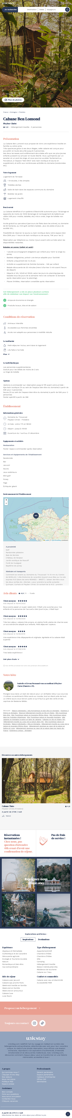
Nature (5, 962)
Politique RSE (7, 1082)
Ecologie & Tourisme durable (14, 959)
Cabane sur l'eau (44, 972)
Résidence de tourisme (46, 969)
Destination (32, 9)
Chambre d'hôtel (44, 954)
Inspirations (28, 939)
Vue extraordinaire (10, 967)
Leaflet (46, 540)
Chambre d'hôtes (44, 956)
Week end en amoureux (12, 991)
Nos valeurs (7, 1077)
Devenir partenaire (45, 1072)
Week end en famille (11, 988)
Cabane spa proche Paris (13, 983)
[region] (36, 780)
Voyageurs (51, 9)
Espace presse (8, 1084)
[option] (36, 780)
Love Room (7, 996)
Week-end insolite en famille (14, 985)
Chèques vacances (10, 1101)
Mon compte (7, 1092)
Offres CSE (41, 1079)
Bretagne (13, 112)
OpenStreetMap (56, 540)
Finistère (22, 112)
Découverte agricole (10, 956)
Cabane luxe (7, 993)
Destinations (44, 939)
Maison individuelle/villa (47, 967)
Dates (41, 9)
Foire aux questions (10, 1094)
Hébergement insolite (46, 964)
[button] (6, 500)
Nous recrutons (8, 1079)
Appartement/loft (44, 951)
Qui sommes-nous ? (10, 1072)
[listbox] (36, 780)
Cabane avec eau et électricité (50, 980)
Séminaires (41, 1082)
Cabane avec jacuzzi (11, 980)
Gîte (38, 959)
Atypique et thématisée (12, 951)
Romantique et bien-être (12, 964)
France (5, 112)
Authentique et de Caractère (14, 954)
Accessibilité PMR (44, 983)
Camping (41, 962)
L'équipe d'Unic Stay (10, 1075)
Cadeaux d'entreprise (46, 1077)
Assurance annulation (11, 1096)
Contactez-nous (8, 1099)
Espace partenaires (45, 1075)
